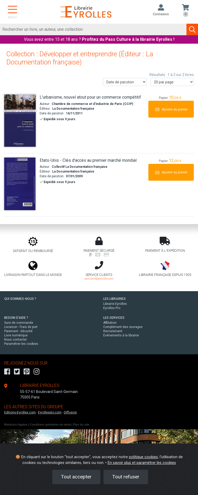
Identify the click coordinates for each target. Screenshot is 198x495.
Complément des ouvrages (123, 327)
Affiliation (110, 323)
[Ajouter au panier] (171, 109)
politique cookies (143, 457)
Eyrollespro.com (49, 412)
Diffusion (70, 412)
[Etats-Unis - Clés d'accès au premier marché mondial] (20, 184)
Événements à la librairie (121, 335)
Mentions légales (15, 424)
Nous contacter (15, 339)
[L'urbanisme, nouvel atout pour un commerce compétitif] (20, 120)
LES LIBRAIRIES (114, 299)
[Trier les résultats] (125, 82)
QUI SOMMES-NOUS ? (20, 299)
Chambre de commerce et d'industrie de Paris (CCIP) (92, 104)
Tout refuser (125, 477)
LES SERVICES (113, 318)
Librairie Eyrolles (115, 304)
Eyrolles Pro (111, 308)
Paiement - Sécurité (18, 331)
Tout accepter (76, 477)
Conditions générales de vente (50, 424)
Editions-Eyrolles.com (20, 412)
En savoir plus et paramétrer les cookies (142, 463)
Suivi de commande (18, 323)
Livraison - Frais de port (21, 327)
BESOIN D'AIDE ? (16, 318)
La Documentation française (73, 108)
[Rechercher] (93, 29)
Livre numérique (16, 335)
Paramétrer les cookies (21, 344)
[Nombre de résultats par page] (172, 82)
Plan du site (81, 424)
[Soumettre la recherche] (192, 29)
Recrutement (112, 331)
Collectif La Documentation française (79, 167)
